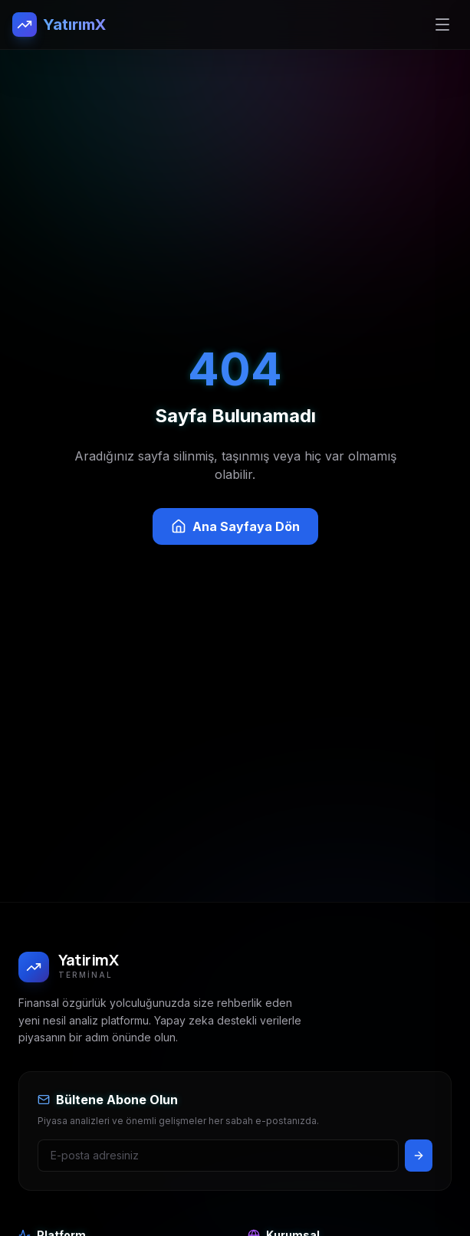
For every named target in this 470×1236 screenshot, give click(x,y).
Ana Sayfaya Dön (235, 526)
